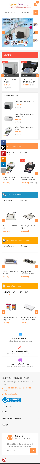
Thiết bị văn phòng (14, 194)
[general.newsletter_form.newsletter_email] (20, 450)
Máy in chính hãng (14, 146)
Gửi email (33, 450)
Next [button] (36, 32)
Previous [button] (3, 32)
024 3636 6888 (9, 388)
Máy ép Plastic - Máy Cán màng (19, 240)
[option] (20, 32)
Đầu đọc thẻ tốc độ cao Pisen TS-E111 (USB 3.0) (29, 320)
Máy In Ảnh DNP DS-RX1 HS (25, 102)
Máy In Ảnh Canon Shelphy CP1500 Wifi (24, 115)
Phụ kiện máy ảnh (14, 286)
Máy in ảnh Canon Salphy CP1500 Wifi (29, 82)
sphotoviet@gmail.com (11, 394)
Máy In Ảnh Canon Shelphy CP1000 (24, 128)
